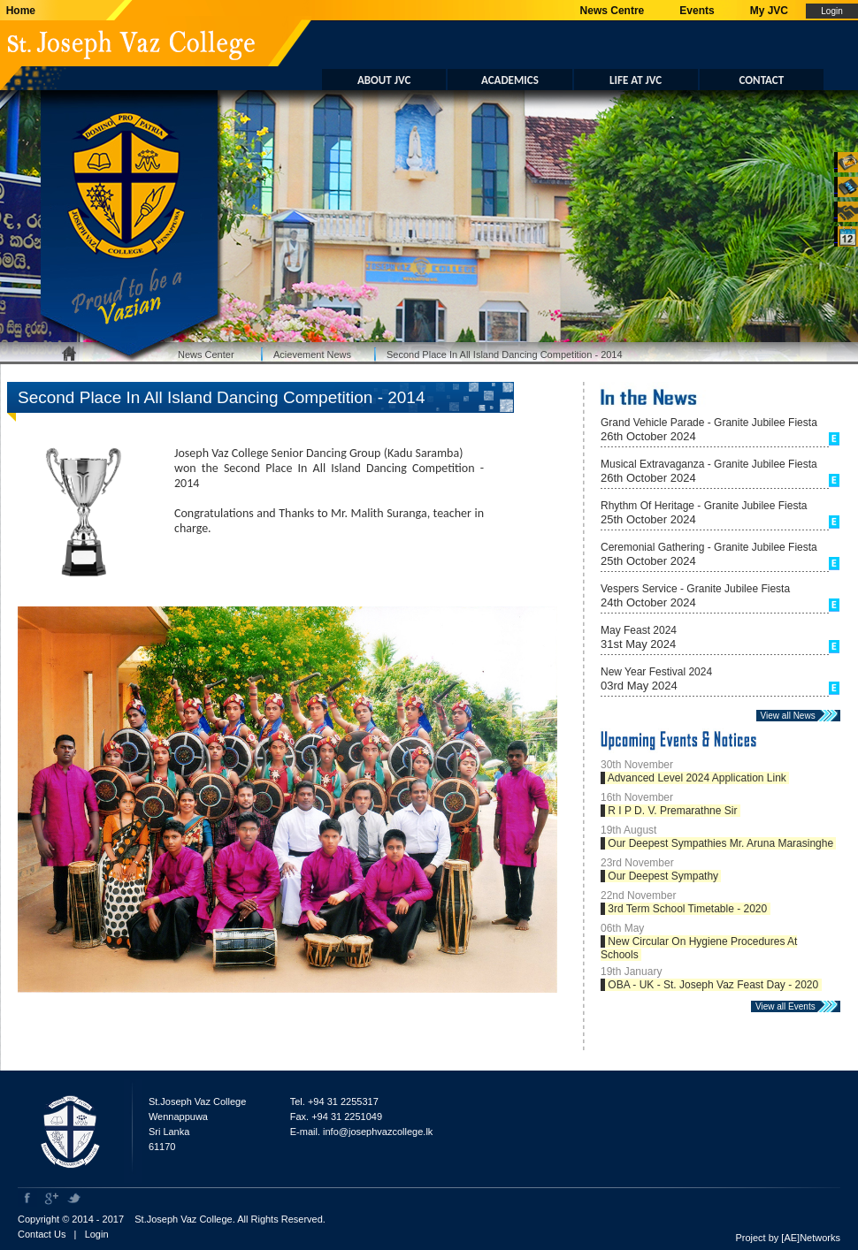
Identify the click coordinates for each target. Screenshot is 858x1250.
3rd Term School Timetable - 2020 (687, 909)
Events (696, 10)
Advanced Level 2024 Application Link (697, 778)
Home (17, 10)
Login (97, 1234)
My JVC (769, 10)
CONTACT (762, 80)
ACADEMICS (510, 80)
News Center (206, 354)
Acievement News (312, 354)
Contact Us (41, 1234)
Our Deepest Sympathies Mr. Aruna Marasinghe (720, 843)
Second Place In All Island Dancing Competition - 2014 (505, 354)
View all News (792, 715)
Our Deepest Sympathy (663, 876)
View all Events (789, 1006)
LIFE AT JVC (635, 80)
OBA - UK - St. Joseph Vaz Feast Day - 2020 (713, 985)
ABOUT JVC (383, 80)
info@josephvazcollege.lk (378, 1131)
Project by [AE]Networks (787, 1237)
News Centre (612, 10)
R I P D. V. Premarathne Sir (672, 810)
